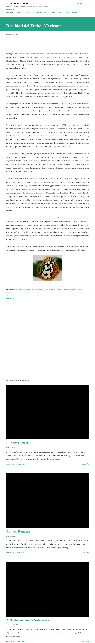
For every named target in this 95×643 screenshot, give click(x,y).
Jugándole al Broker (71, 12)
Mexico (40, 290)
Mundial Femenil (56, 290)
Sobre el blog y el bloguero (13, 12)
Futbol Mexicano (32, 290)
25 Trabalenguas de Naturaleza (27, 620)
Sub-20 (8, 292)
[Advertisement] (47, 364)
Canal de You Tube (41, 12)
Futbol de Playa (19, 290)
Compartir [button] (10, 299)
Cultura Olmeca (17, 443)
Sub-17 (79, 290)
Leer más (85, 464)
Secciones (28, 12)
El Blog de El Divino (18, 3)
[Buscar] (79, 3)
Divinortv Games (56, 12)
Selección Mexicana (70, 290)
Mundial (47, 290)
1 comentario (20, 464)
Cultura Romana (18, 531)
